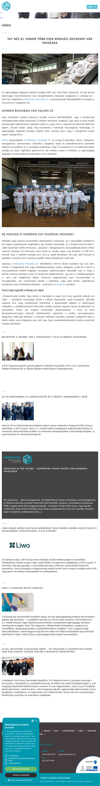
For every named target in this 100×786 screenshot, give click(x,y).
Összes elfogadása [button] (21, 769)
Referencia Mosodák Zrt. (36, 99)
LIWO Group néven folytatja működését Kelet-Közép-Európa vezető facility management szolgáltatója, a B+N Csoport (49, 529)
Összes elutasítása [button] (21, 775)
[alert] (20, 751)
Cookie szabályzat (85, 781)
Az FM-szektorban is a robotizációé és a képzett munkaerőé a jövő (44, 396)
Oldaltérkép (61, 781)
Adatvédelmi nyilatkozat (44, 781)
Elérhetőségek (68, 731)
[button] (21, 780)
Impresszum (72, 781)
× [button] (36, 721)
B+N (6, 140)
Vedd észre (91, 731)
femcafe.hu (60, 284)
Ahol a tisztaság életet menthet (22, 588)
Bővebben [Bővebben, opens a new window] (16, 751)
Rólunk (47, 731)
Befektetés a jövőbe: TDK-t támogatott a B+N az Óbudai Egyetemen (44, 337)
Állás (56, 731)
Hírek (81, 731)
